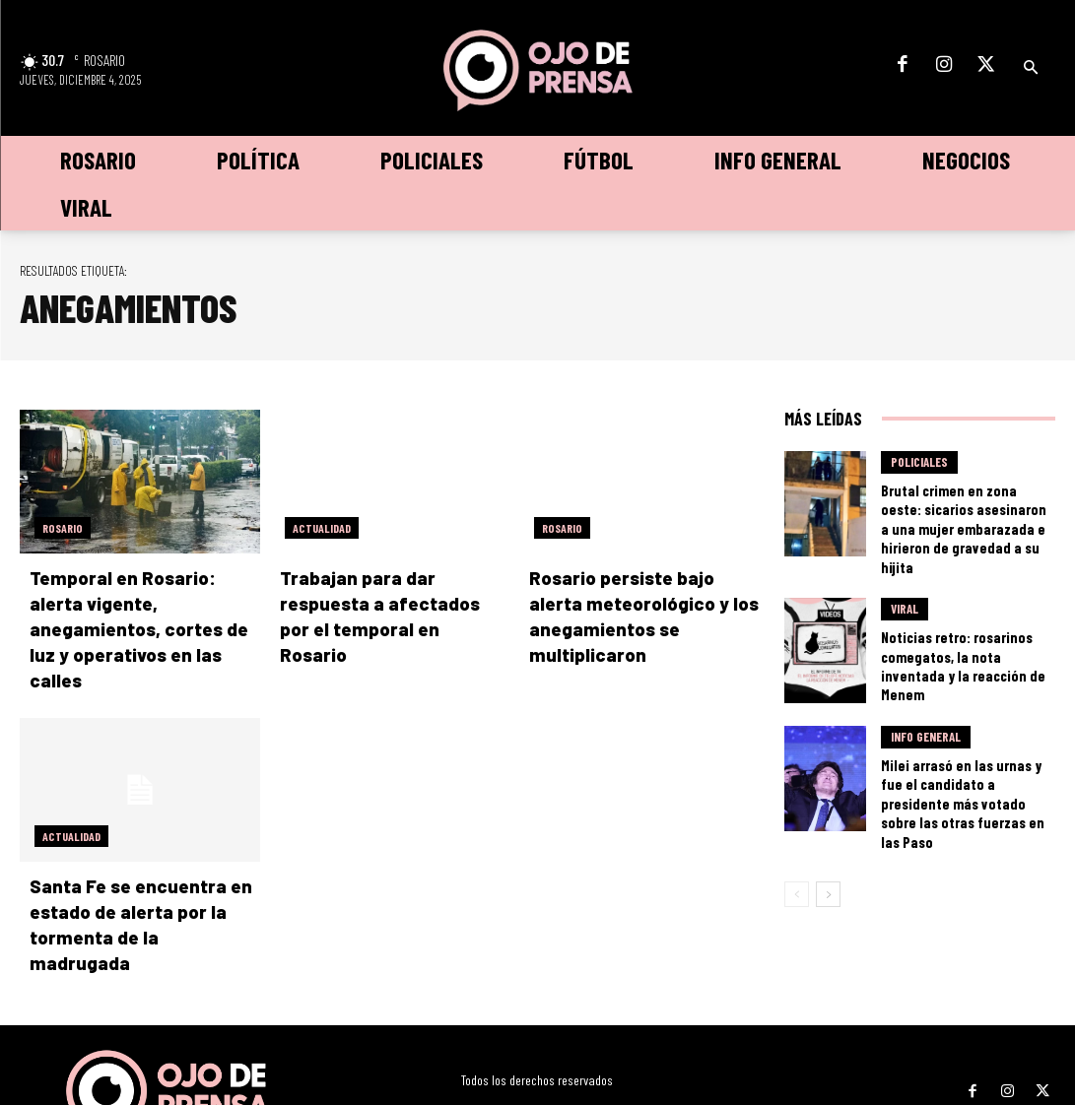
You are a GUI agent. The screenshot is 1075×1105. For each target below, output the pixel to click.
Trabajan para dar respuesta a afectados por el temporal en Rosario (392, 601)
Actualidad (322, 528)
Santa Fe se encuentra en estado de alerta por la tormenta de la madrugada (135, 880)
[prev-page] (796, 833)
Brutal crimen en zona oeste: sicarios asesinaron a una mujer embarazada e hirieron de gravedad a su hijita (964, 516)
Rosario (62, 528)
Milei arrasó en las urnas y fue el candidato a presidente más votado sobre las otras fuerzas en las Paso (964, 756)
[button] (1030, 68)
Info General (926, 714)
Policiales (919, 466)
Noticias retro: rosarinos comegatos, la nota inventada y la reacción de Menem (960, 636)
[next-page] (828, 833)
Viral (904, 594)
